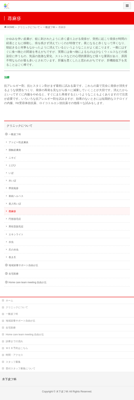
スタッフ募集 (13, 361)
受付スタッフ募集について (20, 368)
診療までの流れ (14, 341)
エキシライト (16, 234)
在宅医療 (13, 273)
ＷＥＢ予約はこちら (17, 348)
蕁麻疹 (12, 211)
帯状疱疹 (13, 188)
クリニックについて (19, 125)
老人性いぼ (15, 203)
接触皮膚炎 (15, 150)
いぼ (11, 173)
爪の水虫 (13, 249)
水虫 (11, 242)
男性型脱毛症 (16, 226)
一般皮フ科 (15, 134)
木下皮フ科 (62, 391)
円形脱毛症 (15, 219)
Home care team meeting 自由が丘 (28, 282)
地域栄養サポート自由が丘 (23, 265)
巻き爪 (12, 257)
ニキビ (12, 157)
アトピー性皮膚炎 (18, 142)
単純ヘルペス (16, 196)
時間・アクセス (14, 354)
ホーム (9, 300)
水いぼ (12, 180)
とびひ (12, 165)
